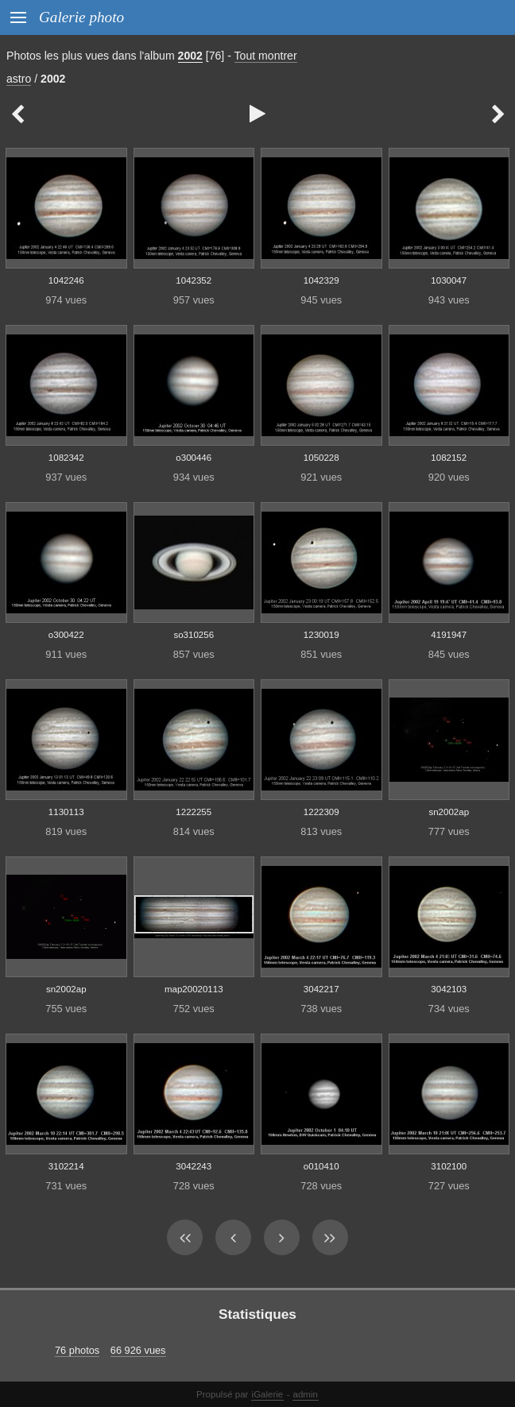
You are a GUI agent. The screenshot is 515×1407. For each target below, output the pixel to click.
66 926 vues (138, 1350)
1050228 (321, 457)
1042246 (66, 280)
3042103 (449, 989)
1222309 (321, 812)
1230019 (321, 635)
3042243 (193, 1166)
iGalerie (268, 1394)
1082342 (66, 457)
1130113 (66, 812)
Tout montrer (265, 55)
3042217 (321, 989)
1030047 (449, 280)
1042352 (193, 280)
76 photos (77, 1350)
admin (305, 1394)
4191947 (449, 635)
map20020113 (194, 989)
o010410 (321, 1166)
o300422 (66, 635)
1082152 (449, 457)
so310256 (193, 635)
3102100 (449, 1166)
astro (18, 78)
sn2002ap (448, 812)
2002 (190, 55)
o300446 (193, 457)
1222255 (193, 812)
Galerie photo (81, 17)
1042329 (321, 280)
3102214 (66, 1166)
